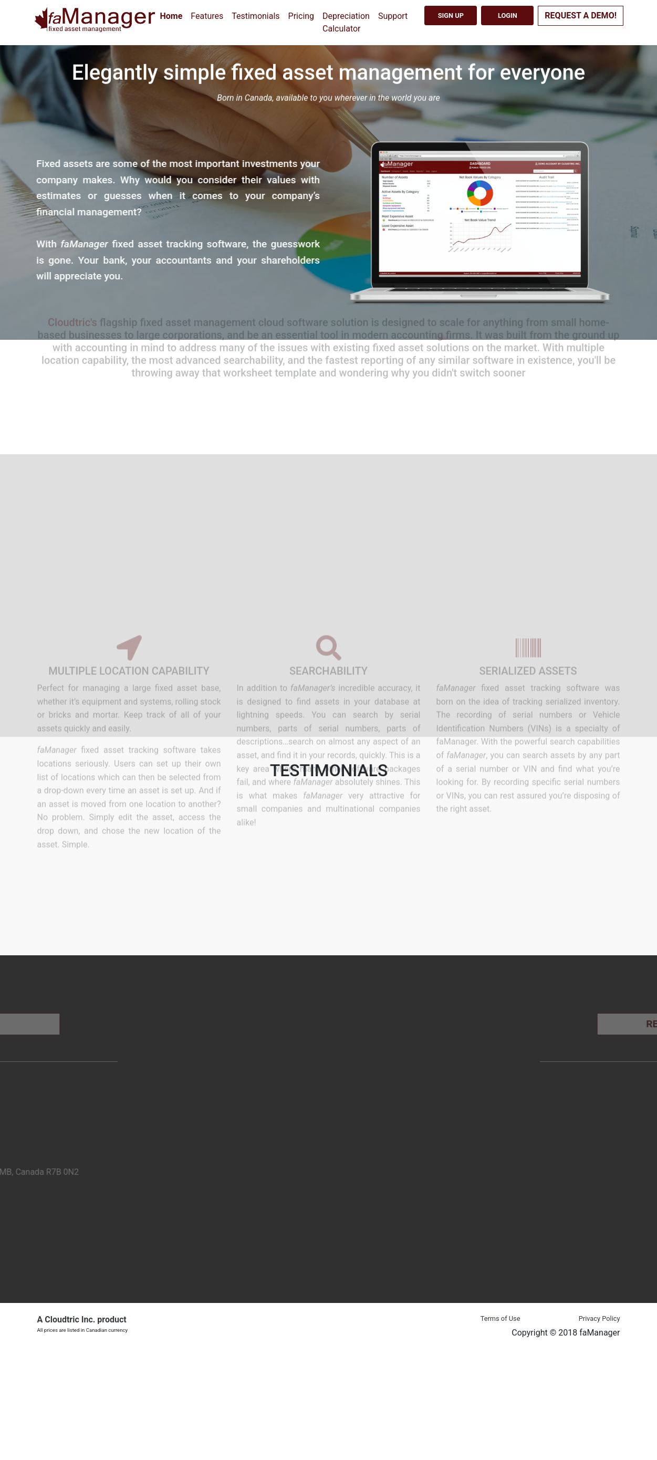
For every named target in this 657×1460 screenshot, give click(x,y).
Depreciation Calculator (346, 22)
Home (171, 16)
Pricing (301, 16)
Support (393, 16)
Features (207, 16)
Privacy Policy (599, 1318)
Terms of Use (500, 1318)
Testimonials (255, 16)
